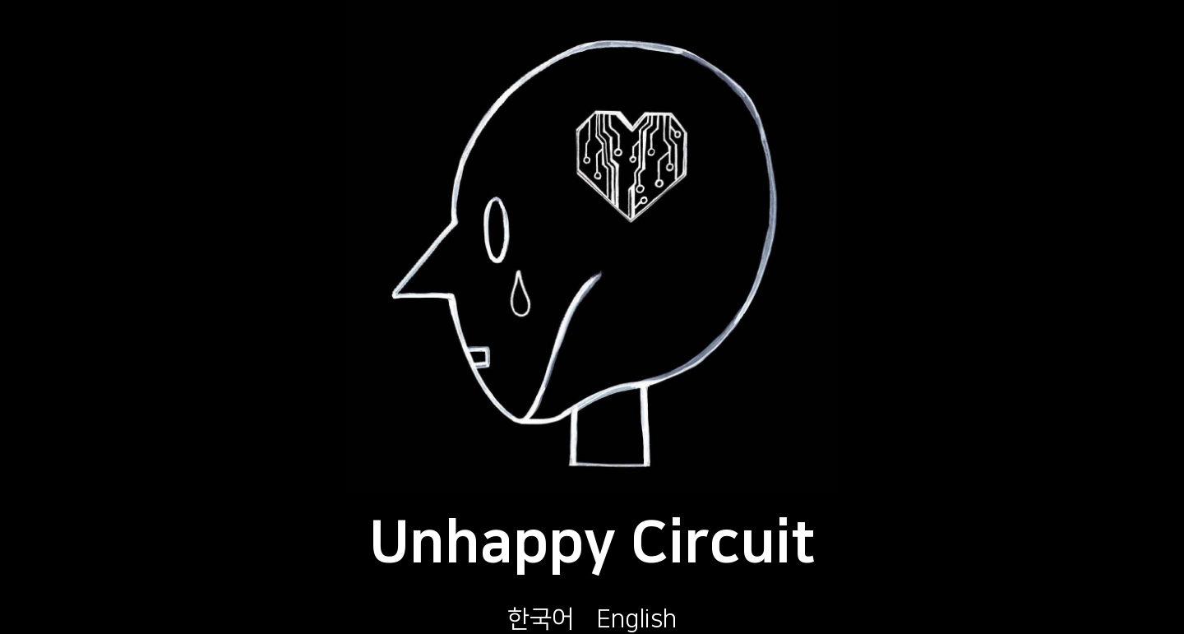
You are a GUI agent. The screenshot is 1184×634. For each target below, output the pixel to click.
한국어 (540, 619)
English (637, 619)
